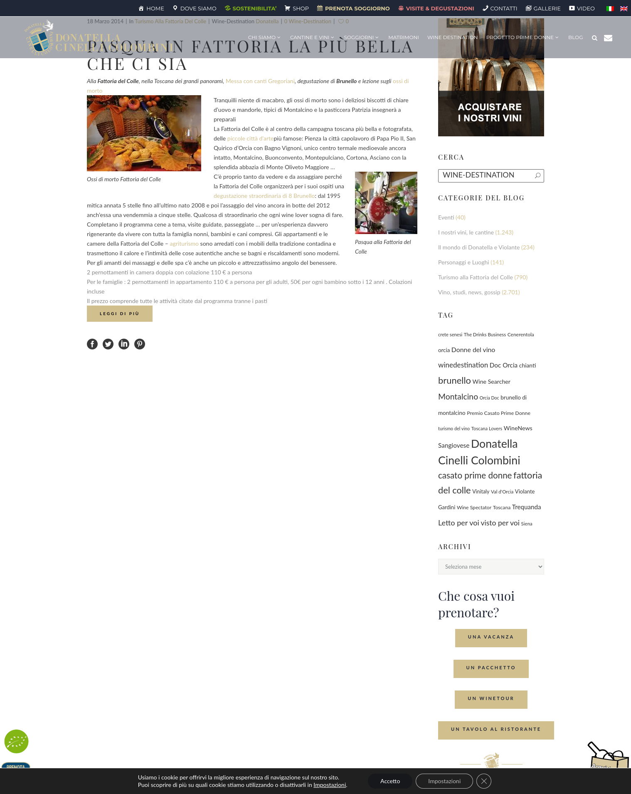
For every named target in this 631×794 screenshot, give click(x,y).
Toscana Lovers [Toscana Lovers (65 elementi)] (486, 428)
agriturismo (184, 243)
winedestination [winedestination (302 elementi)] (463, 364)
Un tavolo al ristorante (496, 729)
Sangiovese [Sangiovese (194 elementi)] (453, 445)
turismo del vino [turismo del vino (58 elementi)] (454, 428)
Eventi (446, 217)
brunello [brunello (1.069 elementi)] (454, 380)
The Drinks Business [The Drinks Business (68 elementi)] (485, 334)
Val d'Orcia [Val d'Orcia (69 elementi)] (502, 491)
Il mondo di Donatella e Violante (479, 247)
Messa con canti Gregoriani (260, 80)
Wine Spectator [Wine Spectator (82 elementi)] (474, 507)
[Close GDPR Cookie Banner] (483, 781)
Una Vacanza (491, 636)
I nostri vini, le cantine (466, 232)
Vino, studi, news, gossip (469, 292)
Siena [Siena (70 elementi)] (526, 523)
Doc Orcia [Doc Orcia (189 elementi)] (504, 365)
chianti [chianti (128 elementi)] (527, 365)
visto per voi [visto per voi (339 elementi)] (500, 522)
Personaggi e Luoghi (463, 262)
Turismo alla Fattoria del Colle (475, 277)
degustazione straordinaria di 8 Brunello (264, 195)
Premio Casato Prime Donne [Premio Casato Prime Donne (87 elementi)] (498, 413)
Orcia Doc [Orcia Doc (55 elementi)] (489, 397)
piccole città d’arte (250, 138)
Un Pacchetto (491, 667)
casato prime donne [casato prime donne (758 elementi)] (475, 475)
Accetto (390, 780)
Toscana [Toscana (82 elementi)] (502, 507)
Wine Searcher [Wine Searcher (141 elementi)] (491, 381)
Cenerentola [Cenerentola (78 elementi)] (521, 334)
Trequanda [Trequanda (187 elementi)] (526, 506)
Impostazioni (329, 784)
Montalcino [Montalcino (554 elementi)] (458, 396)
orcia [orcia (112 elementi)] (444, 350)
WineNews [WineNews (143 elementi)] (518, 428)
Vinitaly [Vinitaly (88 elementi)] (480, 491)
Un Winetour (491, 698)
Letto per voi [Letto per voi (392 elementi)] (458, 522)
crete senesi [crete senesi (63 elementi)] (450, 334)
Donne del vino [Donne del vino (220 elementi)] (473, 349)
